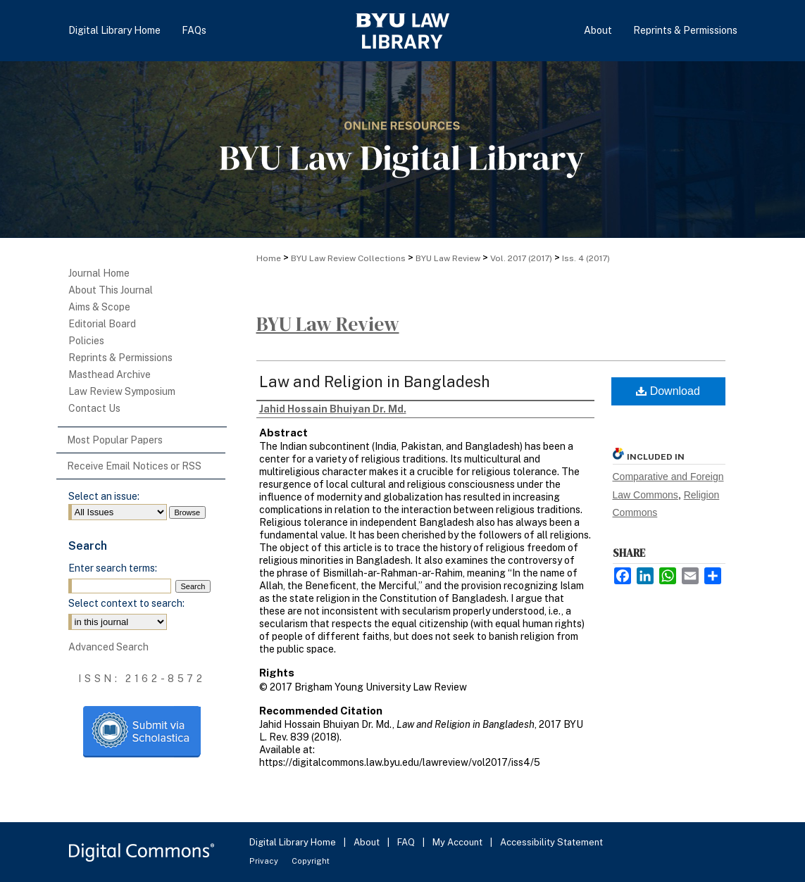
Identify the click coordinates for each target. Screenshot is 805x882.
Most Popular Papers (115, 440)
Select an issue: (103, 496)
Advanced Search (108, 647)
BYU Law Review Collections (348, 258)
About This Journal (110, 290)
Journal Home (99, 273)
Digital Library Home (293, 842)
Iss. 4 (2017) (586, 258)
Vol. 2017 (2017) (521, 258)
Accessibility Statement (551, 842)
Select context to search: (126, 603)
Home (268, 258)
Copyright (311, 861)
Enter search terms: (112, 568)
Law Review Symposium (121, 391)
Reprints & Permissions (120, 357)
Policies (86, 340)
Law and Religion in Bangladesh (374, 381)
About (368, 842)
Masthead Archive (109, 374)
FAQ (407, 842)
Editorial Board (102, 323)
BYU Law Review (448, 258)
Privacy (264, 861)
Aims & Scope (99, 307)
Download (668, 391)
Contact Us (94, 408)
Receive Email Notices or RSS (134, 466)
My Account (458, 842)
